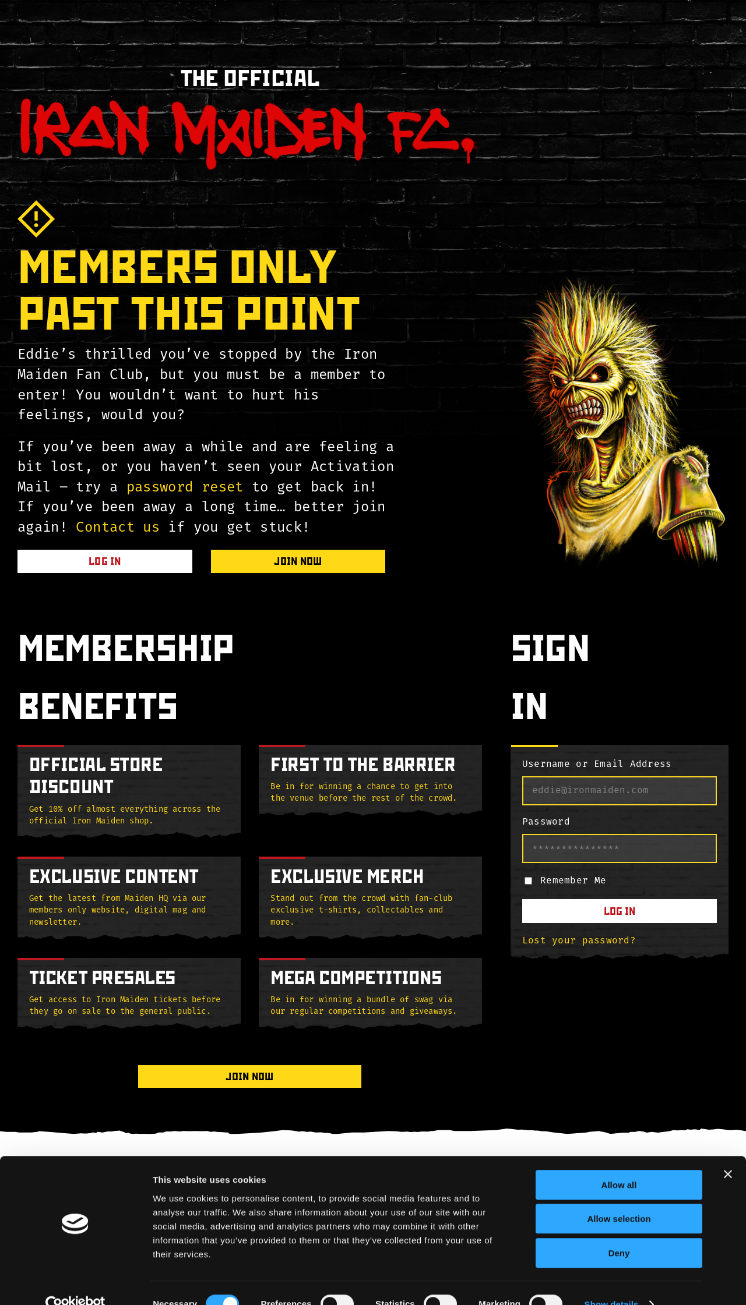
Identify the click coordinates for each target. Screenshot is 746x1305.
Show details (612, 1282)
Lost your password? (579, 941)
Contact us (118, 528)
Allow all (619, 1163)
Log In (619, 911)
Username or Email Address (597, 764)
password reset (185, 488)
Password (546, 822)
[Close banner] (728, 1152)
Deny (619, 1231)
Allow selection (618, 1197)
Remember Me (573, 881)
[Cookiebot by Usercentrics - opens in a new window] (75, 1282)
